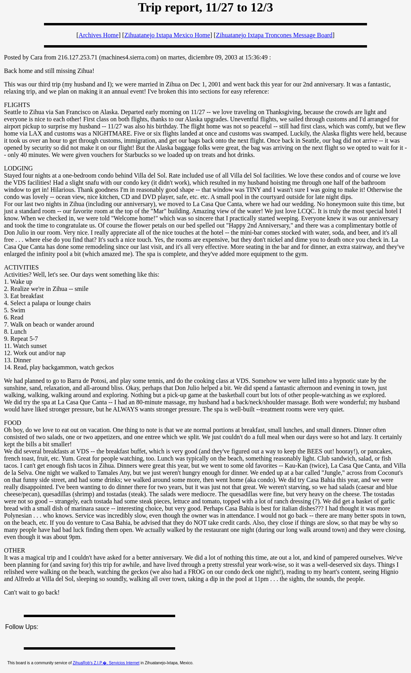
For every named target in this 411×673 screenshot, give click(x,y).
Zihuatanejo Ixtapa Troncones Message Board (274, 35)
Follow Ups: (21, 626)
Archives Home (98, 35)
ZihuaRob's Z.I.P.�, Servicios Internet (106, 663)
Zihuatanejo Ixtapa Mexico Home (167, 35)
